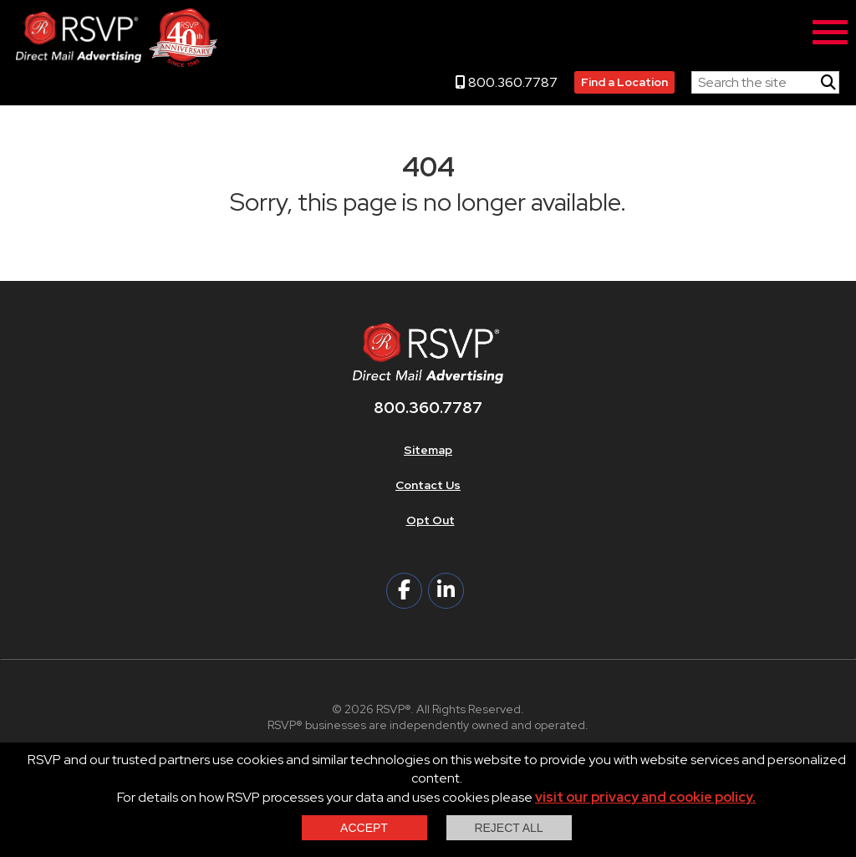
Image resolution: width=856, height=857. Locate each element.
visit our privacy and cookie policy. (645, 797)
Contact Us (428, 484)
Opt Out (430, 520)
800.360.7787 (507, 82)
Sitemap (428, 449)
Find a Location (624, 81)
